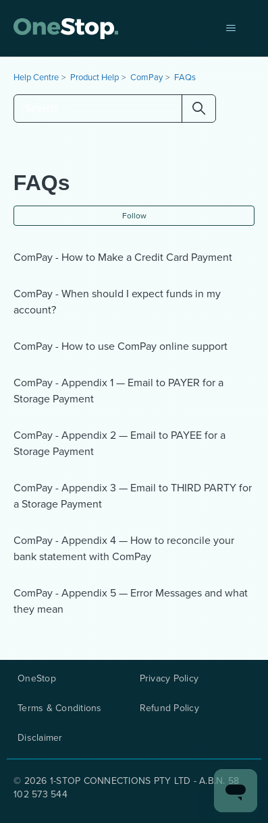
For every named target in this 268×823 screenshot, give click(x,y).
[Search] (114, 108)
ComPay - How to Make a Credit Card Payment (123, 257)
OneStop (37, 678)
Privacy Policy (169, 678)
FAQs (185, 77)
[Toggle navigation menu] (230, 28)
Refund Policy (169, 708)
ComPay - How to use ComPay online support (120, 346)
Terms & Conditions (60, 708)
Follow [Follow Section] (134, 216)
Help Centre (36, 77)
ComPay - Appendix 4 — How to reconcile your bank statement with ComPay (124, 548)
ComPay (146, 77)
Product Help (94, 77)
